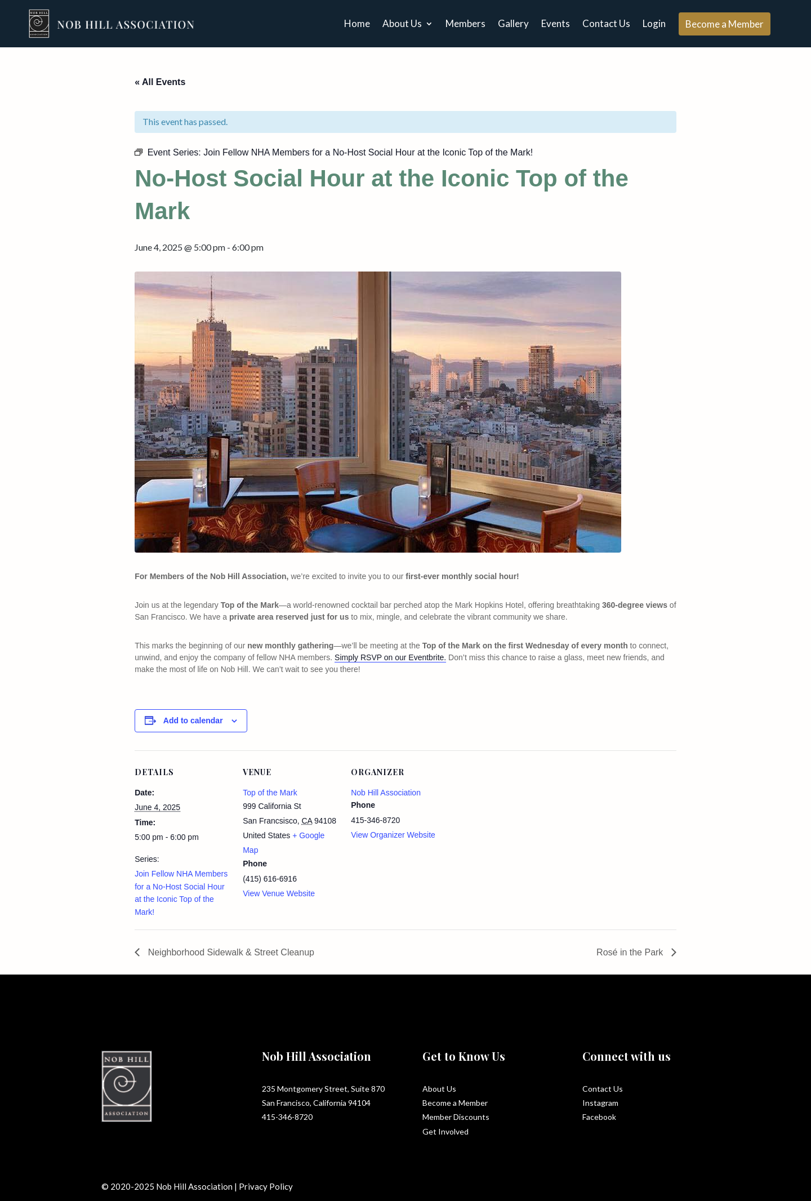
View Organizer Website (393, 834)
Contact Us (606, 23)
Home (357, 23)
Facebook (599, 1117)
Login (654, 23)
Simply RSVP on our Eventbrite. (390, 657)
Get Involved (445, 1131)
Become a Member (724, 24)
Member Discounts (455, 1117)
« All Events (160, 82)
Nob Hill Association (386, 792)
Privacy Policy (266, 1186)
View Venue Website (279, 893)
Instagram (600, 1102)
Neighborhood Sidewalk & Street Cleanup (229, 952)
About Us (402, 23)
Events (555, 23)
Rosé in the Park (631, 952)
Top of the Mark (270, 792)
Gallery (513, 23)
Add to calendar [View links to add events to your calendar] (193, 720)
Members (465, 23)
